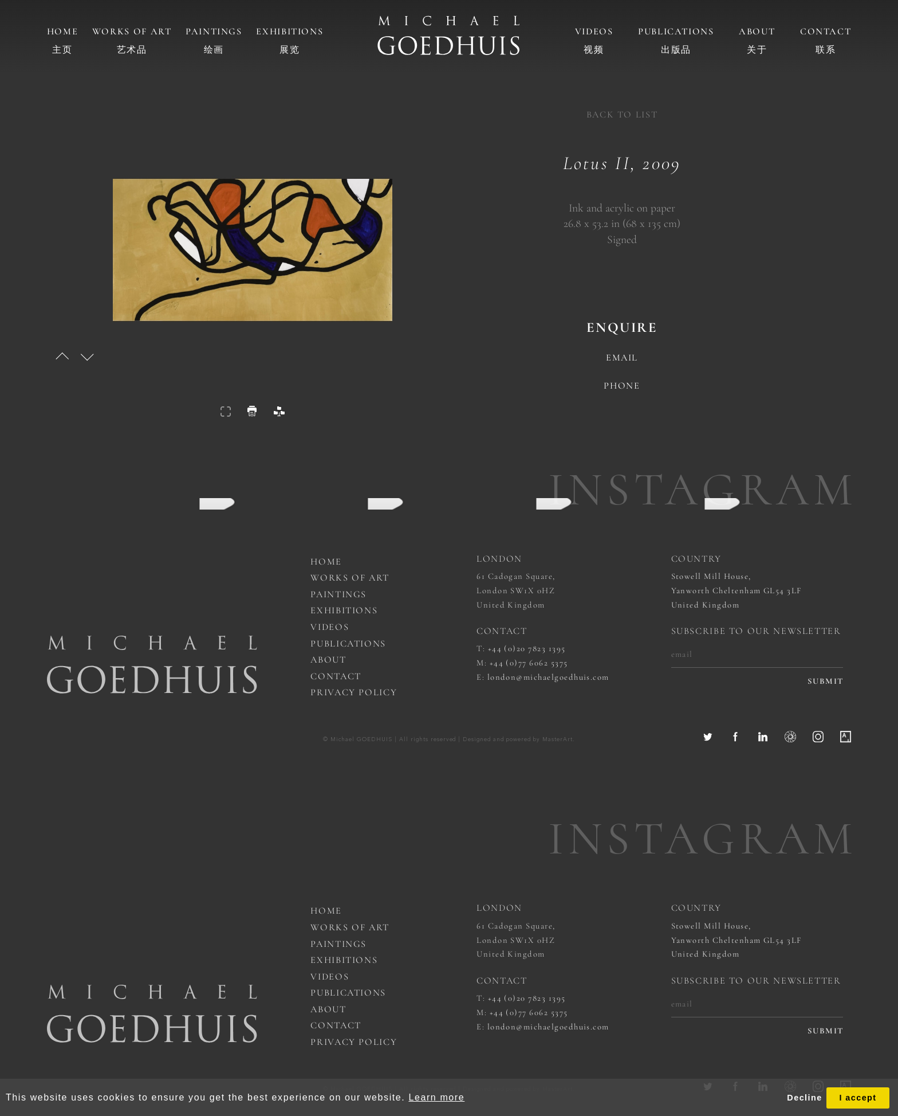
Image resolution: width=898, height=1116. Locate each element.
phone (622, 386)
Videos (594, 31)
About (757, 31)
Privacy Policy (353, 692)
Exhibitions (289, 31)
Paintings (214, 31)
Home (62, 31)
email (622, 358)
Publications (676, 31)
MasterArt (557, 739)
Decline (804, 1097)
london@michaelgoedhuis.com (548, 677)
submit (826, 681)
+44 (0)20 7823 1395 (527, 648)
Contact (825, 31)
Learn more (436, 1097)
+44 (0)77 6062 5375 (529, 662)
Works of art (132, 31)
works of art (349, 578)
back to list (622, 114)
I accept (857, 1097)
